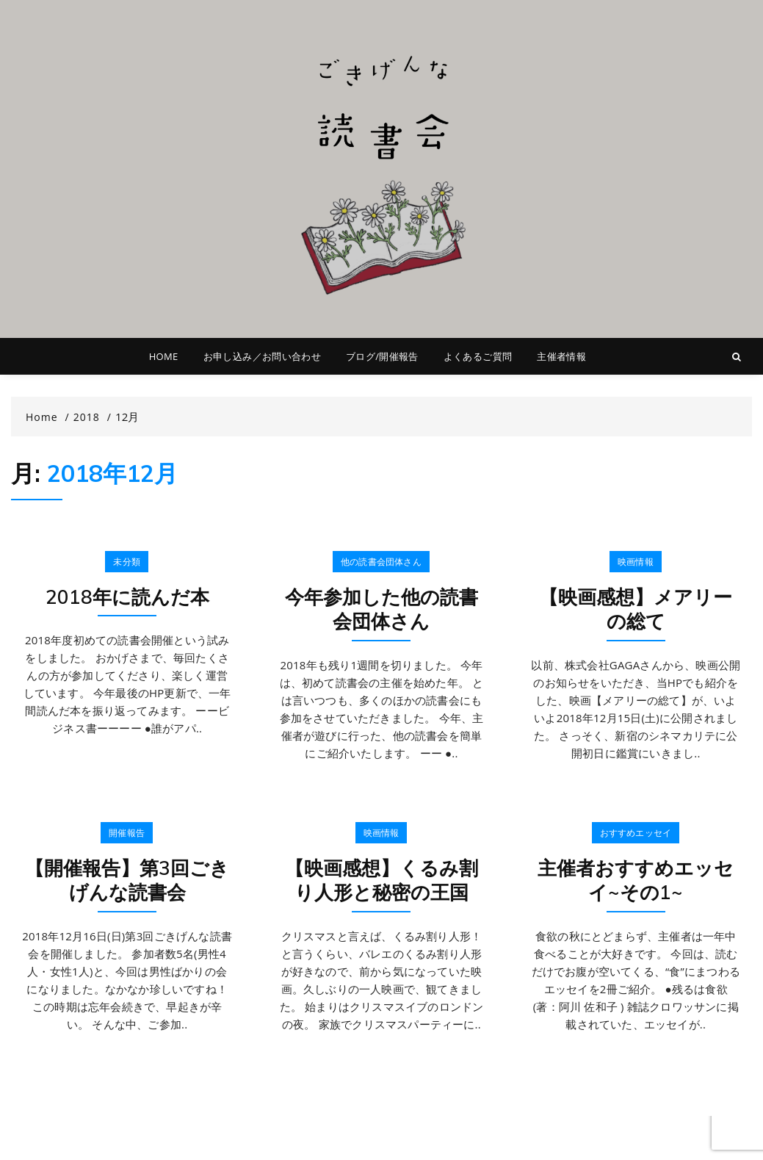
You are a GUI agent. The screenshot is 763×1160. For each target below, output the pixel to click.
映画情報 (636, 561)
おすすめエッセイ (636, 832)
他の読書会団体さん (381, 561)
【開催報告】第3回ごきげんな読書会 (127, 880)
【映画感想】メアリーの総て (635, 609)
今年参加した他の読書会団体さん (381, 609)
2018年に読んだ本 (127, 597)
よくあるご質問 (478, 356)
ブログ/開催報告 (382, 356)
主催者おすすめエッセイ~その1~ (636, 880)
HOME (163, 356)
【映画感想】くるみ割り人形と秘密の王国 (381, 880)
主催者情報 (561, 356)
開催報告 (127, 832)
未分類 (126, 561)
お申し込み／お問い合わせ (262, 356)
